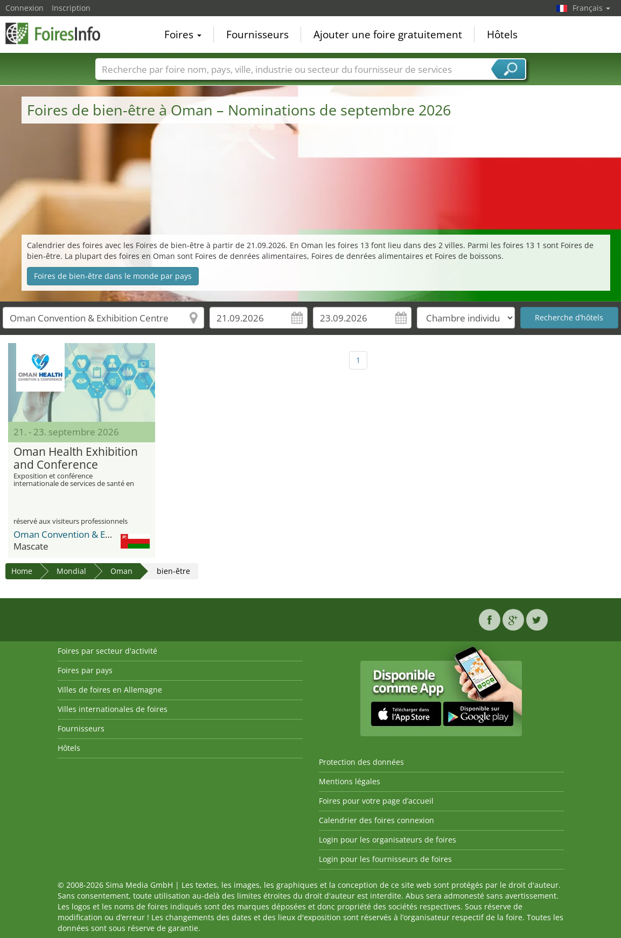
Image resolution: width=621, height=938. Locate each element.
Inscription (71, 8)
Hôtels (502, 35)
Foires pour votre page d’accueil (376, 801)
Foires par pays (85, 670)
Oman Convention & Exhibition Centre (92, 534)
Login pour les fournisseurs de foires (385, 859)
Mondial (71, 571)
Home (21, 571)
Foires (182, 35)
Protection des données (361, 762)
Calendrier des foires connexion (376, 820)
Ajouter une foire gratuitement (387, 35)
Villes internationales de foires (113, 709)
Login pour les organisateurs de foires (387, 839)
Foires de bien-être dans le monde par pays (113, 276)
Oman (121, 571)
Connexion (24, 8)
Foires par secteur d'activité (107, 651)
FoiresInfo (59, 33)
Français (591, 8)
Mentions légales (349, 781)
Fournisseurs (257, 35)
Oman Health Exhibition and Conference (75, 458)
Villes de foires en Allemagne (110, 689)
